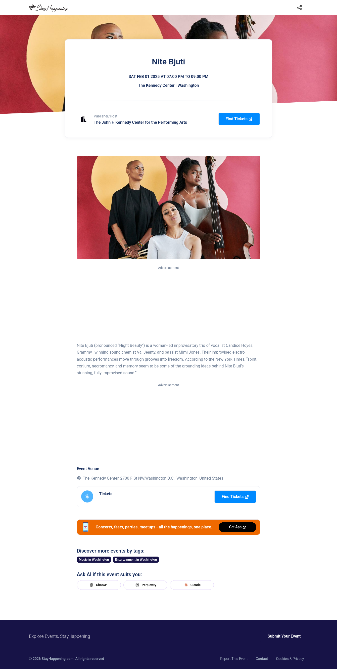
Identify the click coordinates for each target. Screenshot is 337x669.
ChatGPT (98, 585)
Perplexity (145, 585)
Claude (192, 585)
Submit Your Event (284, 636)
